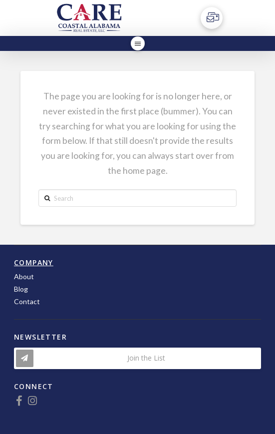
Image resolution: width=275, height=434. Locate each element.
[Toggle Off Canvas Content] (212, 18)
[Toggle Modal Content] (137, 358)
